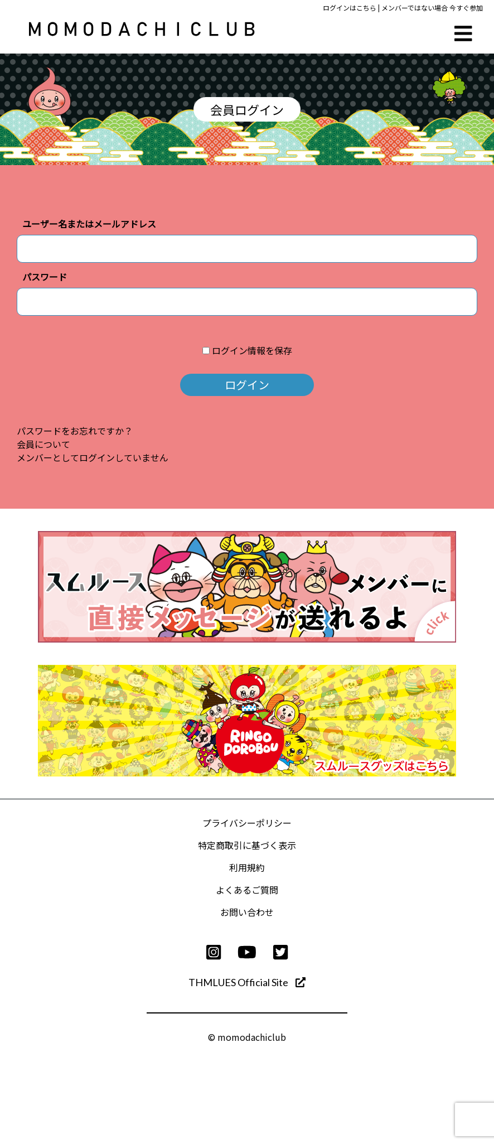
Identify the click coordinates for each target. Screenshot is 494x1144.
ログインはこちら (349, 7)
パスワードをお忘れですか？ (75, 430)
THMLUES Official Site (247, 982)
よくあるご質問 (247, 889)
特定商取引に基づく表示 (247, 845)
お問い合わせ (247, 912)
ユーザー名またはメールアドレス (89, 223)
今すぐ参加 (466, 7)
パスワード (44, 276)
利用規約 (247, 867)
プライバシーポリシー (247, 822)
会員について (43, 444)
